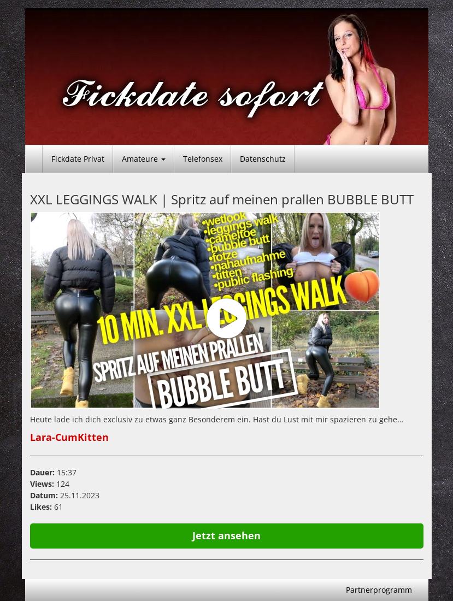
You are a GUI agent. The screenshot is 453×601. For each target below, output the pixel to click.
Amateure (144, 159)
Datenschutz (263, 159)
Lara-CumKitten (69, 437)
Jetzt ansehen (226, 535)
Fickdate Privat (77, 159)
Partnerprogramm (379, 590)
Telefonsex (202, 159)
